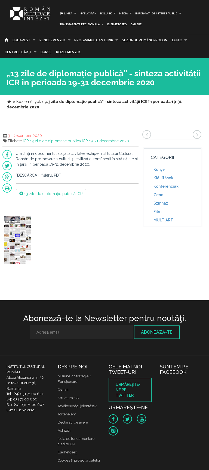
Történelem (67, 414)
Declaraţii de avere (73, 422)
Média (123, 13)
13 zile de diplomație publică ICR (51, 194)
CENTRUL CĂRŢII (18, 52)
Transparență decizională (80, 24)
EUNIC (177, 40)
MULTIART (163, 220)
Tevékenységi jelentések (77, 406)
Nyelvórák (88, 13)
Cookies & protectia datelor (79, 460)
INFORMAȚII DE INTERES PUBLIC (156, 13)
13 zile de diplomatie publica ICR (59, 141)
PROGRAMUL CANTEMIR (93, 40)
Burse (46, 52)
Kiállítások (163, 178)
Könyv (159, 169)
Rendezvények (52, 40)
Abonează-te (157, 332)
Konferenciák (166, 186)
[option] (17, 240)
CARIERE (136, 24)
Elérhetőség (117, 24)
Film (157, 211)
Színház (160, 203)
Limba (66, 13)
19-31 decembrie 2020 (109, 141)
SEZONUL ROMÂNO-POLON (144, 40)
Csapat (63, 390)
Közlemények (68, 52)
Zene (158, 195)
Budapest (21, 40)
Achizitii (64, 430)
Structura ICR (68, 398)
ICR (26, 141)
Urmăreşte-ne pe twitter (128, 389)
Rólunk (106, 13)
